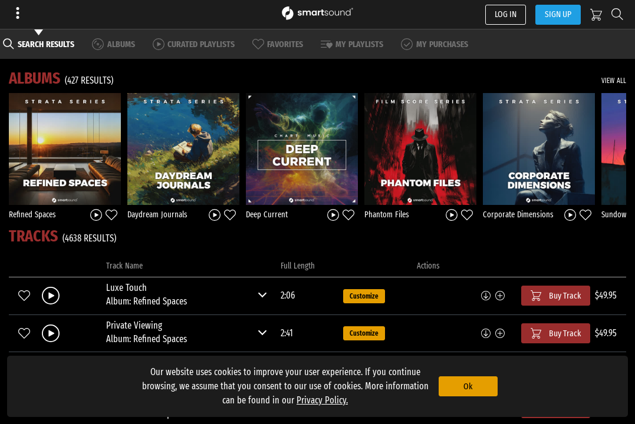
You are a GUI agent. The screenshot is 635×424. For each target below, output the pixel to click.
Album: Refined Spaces (146, 301)
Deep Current (267, 215)
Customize (364, 296)
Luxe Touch (126, 287)
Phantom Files (386, 215)
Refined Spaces (32, 215)
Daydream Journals (157, 215)
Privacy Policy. (322, 400)
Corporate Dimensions (518, 215)
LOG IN (505, 14)
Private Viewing (134, 325)
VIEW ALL (613, 81)
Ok (467, 386)
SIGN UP (558, 14)
